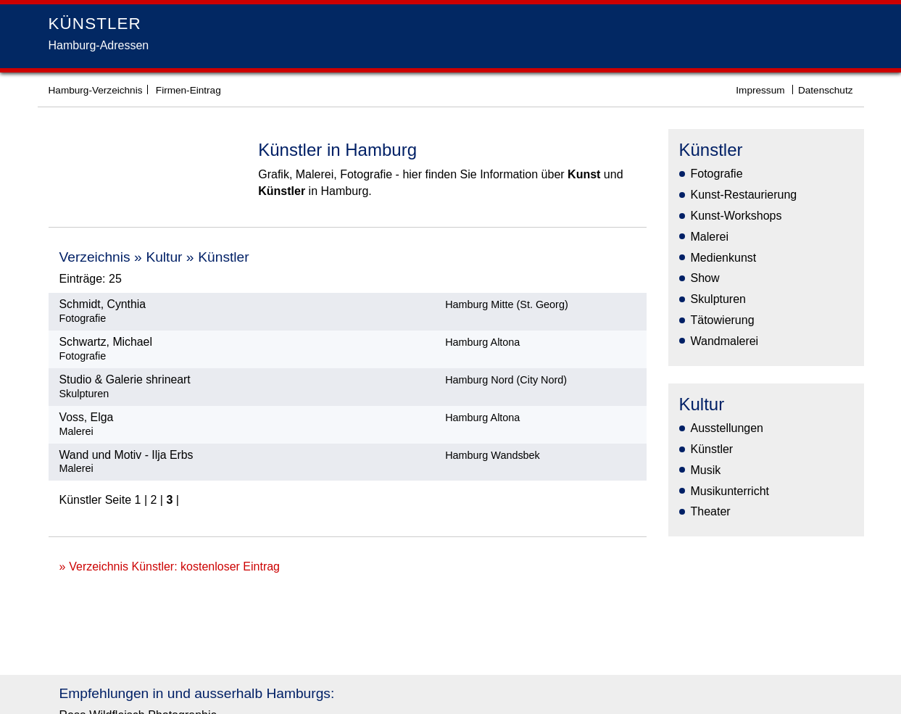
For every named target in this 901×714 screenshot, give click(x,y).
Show (705, 278)
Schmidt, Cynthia (102, 304)
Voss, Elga (86, 417)
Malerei (709, 237)
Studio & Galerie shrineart (125, 379)
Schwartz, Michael (105, 342)
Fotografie (717, 173)
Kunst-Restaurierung (744, 194)
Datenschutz (825, 90)
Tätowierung (723, 320)
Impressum (760, 90)
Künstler (223, 257)
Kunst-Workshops (736, 215)
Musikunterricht (730, 491)
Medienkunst (724, 258)
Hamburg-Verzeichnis (96, 90)
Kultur (164, 257)
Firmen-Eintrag (188, 90)
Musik (706, 470)
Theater (711, 511)
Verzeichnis (94, 257)
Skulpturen (719, 299)
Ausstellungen (727, 428)
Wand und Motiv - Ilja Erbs (126, 455)
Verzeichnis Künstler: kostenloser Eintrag (174, 566)
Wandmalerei (725, 341)
